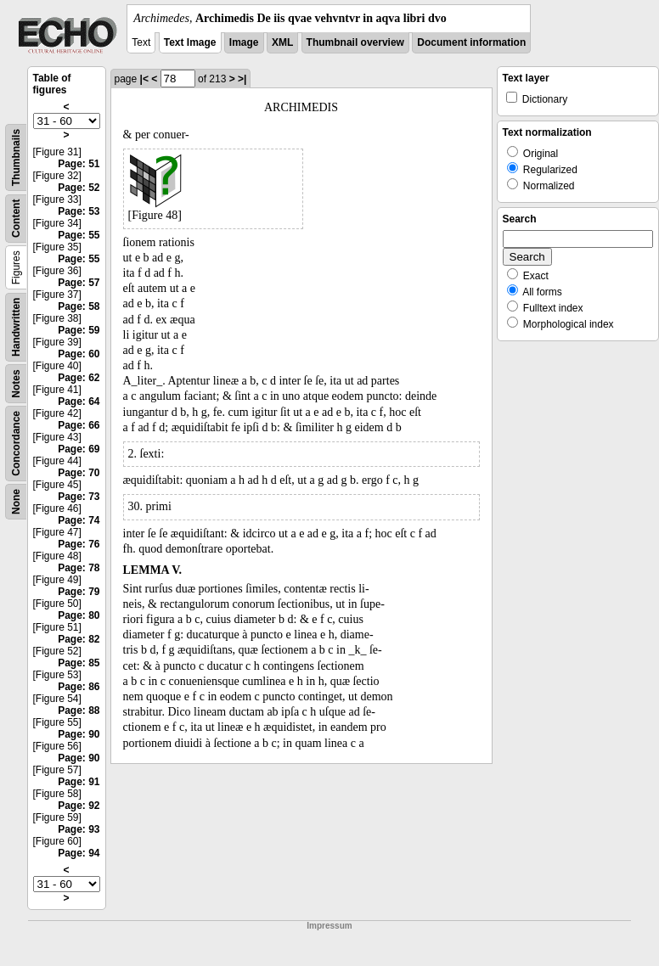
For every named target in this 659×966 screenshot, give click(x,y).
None (16, 501)
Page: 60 (78, 354)
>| (242, 79)
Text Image (190, 42)
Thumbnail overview (355, 42)
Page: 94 (78, 853)
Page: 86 (78, 687)
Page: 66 (78, 425)
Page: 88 (78, 710)
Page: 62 (78, 378)
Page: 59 (78, 330)
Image (244, 42)
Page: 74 (78, 520)
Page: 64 (78, 401)
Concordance (16, 443)
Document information (471, 42)
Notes (16, 383)
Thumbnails (16, 157)
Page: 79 (78, 592)
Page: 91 (78, 782)
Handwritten (16, 327)
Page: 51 (78, 164)
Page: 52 (78, 188)
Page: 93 (78, 829)
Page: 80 (78, 615)
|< (144, 79)
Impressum (329, 925)
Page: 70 (78, 473)
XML (282, 42)
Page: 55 (78, 235)
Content (16, 218)
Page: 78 (78, 568)
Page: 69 (78, 449)
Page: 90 (78, 734)
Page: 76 (78, 544)
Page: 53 (78, 211)
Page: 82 (78, 639)
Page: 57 (78, 283)
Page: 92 (78, 806)
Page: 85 (78, 663)
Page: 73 (78, 497)
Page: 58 (78, 306)
